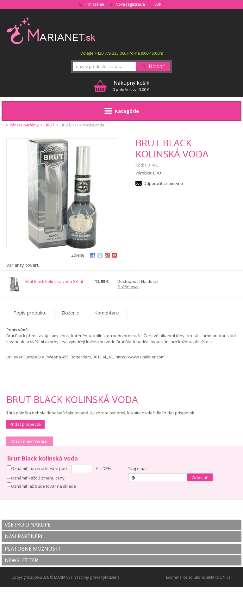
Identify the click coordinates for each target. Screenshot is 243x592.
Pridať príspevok (25, 424)
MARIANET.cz (51, 30)
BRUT (49, 125)
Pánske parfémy (24, 125)
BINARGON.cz (218, 577)
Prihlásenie (94, 4)
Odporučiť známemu (163, 183)
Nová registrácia (130, 4)
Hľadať (156, 66)
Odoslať (200, 477)
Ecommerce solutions (185, 577)
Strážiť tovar (128, 287)
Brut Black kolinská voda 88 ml (54, 281)
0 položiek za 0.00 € (131, 85)
